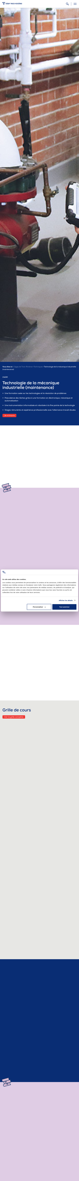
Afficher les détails (66, 600)
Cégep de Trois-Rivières (23, 367)
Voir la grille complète (13, 717)
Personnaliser (39, 607)
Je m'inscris (9, 415)
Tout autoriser (64, 607)
